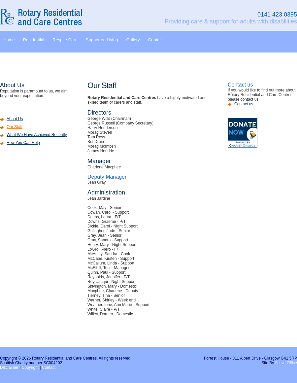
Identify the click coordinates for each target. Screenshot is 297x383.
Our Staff (14, 126)
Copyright (30, 367)
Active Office (286, 363)
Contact (155, 39)
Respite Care (65, 39)
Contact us (243, 104)
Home (9, 39)
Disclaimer (9, 367)
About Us (15, 119)
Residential (33, 39)
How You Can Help (23, 142)
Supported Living (102, 39)
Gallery (133, 39)
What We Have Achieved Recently (37, 134)
